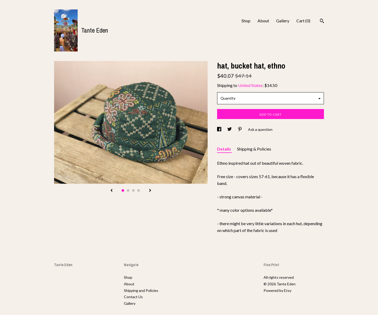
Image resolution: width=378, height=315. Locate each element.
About (263, 20)
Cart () (303, 20)
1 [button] (123, 190)
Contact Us (133, 297)
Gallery (282, 20)
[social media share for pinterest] (240, 129)
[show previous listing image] (111, 191)
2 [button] (128, 190)
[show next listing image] (150, 191)
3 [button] (133, 190)
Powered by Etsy (277, 290)
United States (250, 85)
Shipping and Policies (141, 290)
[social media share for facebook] (219, 129)
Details (224, 148)
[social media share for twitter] (230, 129)
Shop (246, 20)
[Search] (322, 21)
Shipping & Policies (254, 148)
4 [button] (138, 190)
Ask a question (260, 129)
